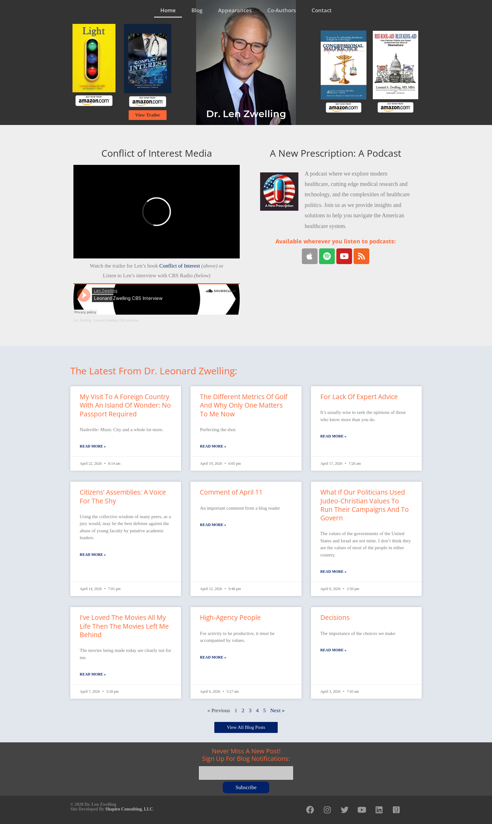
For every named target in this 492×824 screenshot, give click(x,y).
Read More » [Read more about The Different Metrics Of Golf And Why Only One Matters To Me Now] (213, 446)
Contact (322, 10)
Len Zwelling (82, 320)
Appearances (235, 10)
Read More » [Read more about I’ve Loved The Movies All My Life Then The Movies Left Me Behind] (93, 674)
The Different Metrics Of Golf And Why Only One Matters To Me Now (243, 405)
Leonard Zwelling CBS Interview (116, 320)
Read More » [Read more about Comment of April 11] (213, 525)
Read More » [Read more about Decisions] (333, 650)
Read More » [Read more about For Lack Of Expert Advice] (333, 436)
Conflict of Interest (179, 266)
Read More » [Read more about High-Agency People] (213, 657)
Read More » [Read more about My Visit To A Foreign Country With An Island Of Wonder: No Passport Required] (93, 446)
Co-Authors (281, 10)
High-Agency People (230, 617)
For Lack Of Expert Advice (359, 396)
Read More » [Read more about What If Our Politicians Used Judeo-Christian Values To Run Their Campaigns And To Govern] (333, 571)
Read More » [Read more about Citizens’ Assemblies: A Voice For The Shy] (93, 554)
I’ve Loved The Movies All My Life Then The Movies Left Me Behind (124, 626)
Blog (196, 10)
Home (168, 10)
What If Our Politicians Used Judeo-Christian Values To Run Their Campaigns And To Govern (364, 505)
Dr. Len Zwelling (246, 114)
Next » (277, 710)
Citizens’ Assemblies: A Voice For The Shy (123, 496)
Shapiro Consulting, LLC (129, 809)
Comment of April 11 (231, 492)
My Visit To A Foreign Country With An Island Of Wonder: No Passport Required (125, 405)
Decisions (335, 617)
